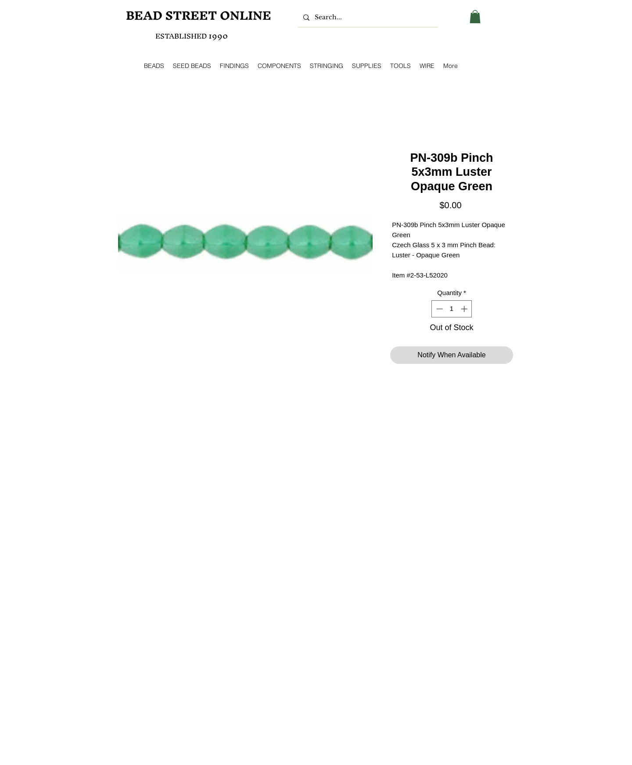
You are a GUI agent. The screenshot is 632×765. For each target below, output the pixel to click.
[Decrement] (439, 309)
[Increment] (465, 309)
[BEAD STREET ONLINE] (198, 16)
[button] (475, 16)
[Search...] (367, 17)
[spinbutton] (452, 309)
